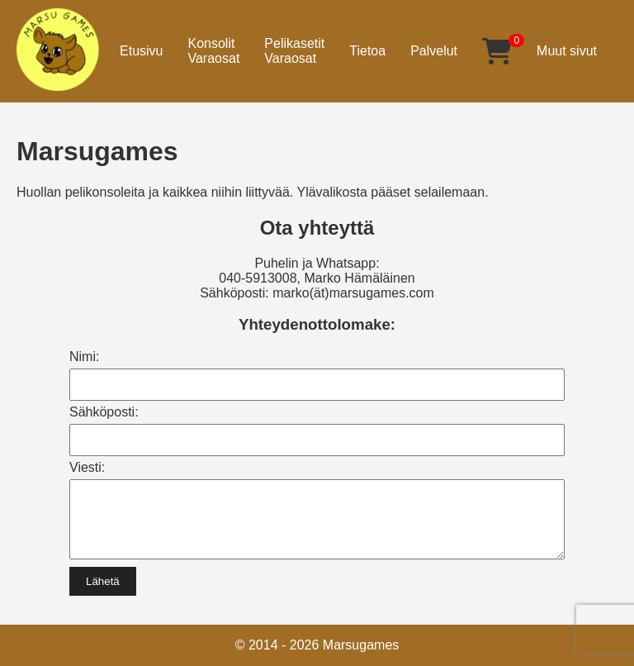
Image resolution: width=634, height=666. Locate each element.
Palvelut (433, 51)
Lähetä (103, 594)
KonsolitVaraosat (213, 50)
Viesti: (87, 467)
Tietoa (367, 51)
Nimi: (84, 357)
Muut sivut (567, 51)
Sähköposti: (104, 412)
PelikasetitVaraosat (294, 50)
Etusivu (141, 51)
